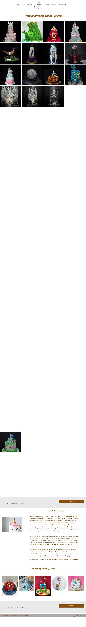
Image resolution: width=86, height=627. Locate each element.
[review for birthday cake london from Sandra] (76, 593)
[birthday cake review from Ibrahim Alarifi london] (26, 593)
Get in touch (33, 569)
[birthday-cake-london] (59, 593)
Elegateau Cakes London (67, 561)
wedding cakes (55, 540)
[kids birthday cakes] (10, 595)
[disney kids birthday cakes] (43, 595)
